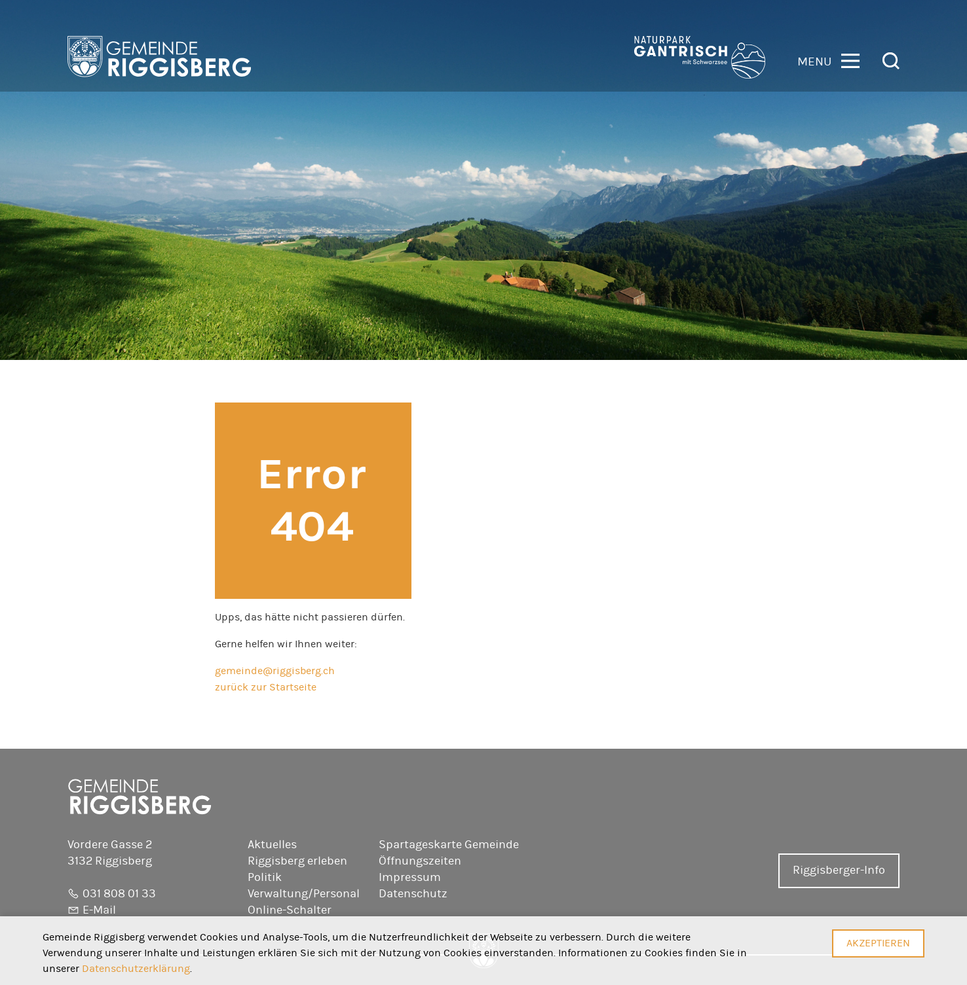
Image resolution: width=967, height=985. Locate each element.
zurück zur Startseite (265, 687)
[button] (828, 60)
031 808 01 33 (119, 894)
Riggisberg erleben (297, 861)
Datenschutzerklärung (136, 969)
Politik (265, 877)
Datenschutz (413, 894)
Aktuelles (272, 844)
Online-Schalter (290, 910)
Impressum (410, 877)
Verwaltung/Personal (304, 894)
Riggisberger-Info (839, 870)
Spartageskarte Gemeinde (449, 844)
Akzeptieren (878, 943)
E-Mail (99, 910)
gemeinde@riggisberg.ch (275, 671)
